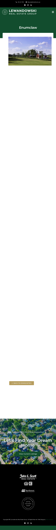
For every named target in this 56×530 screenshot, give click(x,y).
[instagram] (28, 5)
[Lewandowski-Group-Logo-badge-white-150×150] (28, 498)
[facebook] (24, 5)
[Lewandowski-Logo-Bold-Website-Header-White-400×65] (19, 10)
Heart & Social (49, 519)
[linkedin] (31, 5)
